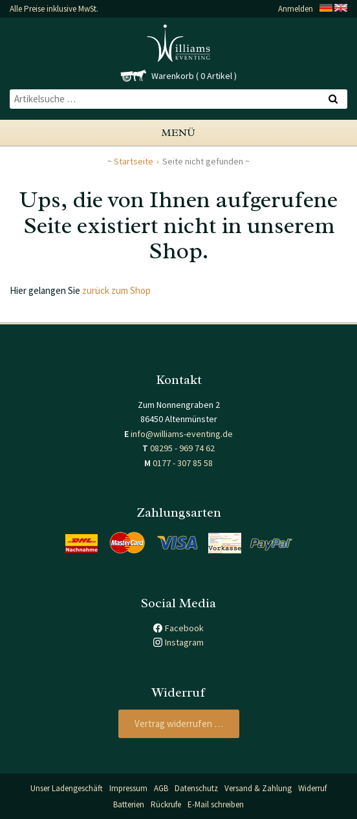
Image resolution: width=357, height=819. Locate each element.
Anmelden (295, 8)
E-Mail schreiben (216, 804)
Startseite (133, 161)
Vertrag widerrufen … (179, 723)
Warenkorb (172, 76)
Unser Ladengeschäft (66, 788)
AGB (161, 788)
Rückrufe (166, 804)
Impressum (128, 788)
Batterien (128, 804)
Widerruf (312, 788)
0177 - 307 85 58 (183, 463)
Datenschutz (196, 788)
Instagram (184, 642)
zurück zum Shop (116, 290)
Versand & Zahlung (258, 788)
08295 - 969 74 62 (182, 448)
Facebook (184, 628)
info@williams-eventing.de (182, 434)
